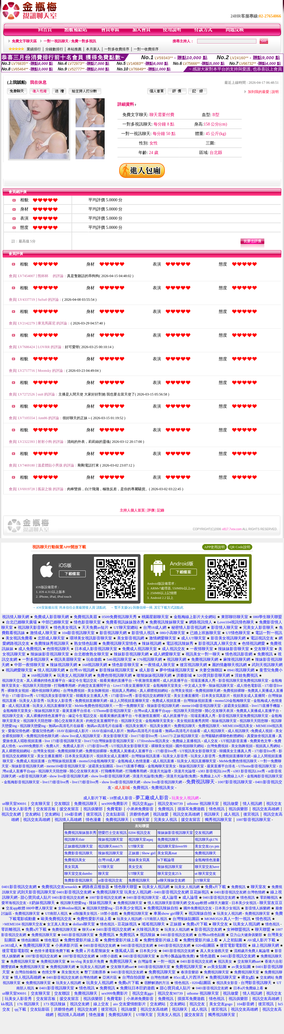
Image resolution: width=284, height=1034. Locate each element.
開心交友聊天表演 (219, 711)
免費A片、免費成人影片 (65, 746)
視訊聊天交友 (12, 680)
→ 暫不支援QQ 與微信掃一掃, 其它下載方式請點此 (147, 607)
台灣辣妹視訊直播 (145, 756)
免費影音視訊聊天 (78, 853)
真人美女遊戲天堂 (214, 951)
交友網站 (267, 977)
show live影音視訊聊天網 (69, 776)
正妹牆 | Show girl (141, 853)
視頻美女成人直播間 (249, 696)
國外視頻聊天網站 (46, 691)
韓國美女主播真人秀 (92, 696)
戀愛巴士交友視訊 (112, 833)
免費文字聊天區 (24, 41)
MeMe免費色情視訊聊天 (94, 706)
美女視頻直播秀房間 (193, 721)
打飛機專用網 (64, 686)
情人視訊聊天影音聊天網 (167, 903)
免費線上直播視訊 (186, 741)
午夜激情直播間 (147, 680)
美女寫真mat (167, 853)
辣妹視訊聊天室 (221, 686)
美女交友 (135, 867)
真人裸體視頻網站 (154, 691)
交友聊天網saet (249, 961)
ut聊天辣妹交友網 (171, 880)
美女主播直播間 (186, 696)
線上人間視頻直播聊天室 (129, 701)
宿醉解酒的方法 (156, 983)
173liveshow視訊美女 (153, 741)
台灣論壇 (145, 961)
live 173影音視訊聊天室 (63, 741)
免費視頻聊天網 (207, 691)
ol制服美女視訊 (85, 913)
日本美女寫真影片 (216, 696)
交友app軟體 (197, 903)
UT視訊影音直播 (234, 741)
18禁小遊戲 (109, 913)
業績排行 (34, 49)
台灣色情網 (256, 892)
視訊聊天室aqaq (140, 839)
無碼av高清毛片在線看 (66, 726)
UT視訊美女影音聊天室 (54, 696)
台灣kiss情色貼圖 (211, 935)
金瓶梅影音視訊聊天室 (265, 776)
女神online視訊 (69, 908)
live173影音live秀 (144, 736)
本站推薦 (74, 49)
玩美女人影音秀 (31, 701)
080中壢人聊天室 (39, 908)
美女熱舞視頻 (98, 691)
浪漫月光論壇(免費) (148, 776)
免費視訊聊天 (184, 726)
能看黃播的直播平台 (116, 680)
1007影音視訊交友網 (106, 897)
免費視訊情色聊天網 (42, 736)
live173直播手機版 (266, 706)
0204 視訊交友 (139, 833)
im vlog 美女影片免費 (87, 961)
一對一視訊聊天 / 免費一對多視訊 (70, 41)
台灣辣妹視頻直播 (198, 701)
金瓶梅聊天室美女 (167, 686)
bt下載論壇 (165, 860)
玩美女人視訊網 (187, 887)
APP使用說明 (214, 547)
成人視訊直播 (19, 706)
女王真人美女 (57, 924)
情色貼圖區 (30, 940)
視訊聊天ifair (74, 839)
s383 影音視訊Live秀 (214, 771)
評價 (150, 510)
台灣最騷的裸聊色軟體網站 (222, 736)
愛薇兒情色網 (18, 731)
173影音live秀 (22, 696)
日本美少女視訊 (244, 903)
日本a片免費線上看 (248, 988)
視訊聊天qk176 (206, 839)
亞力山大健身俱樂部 (246, 935)
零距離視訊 (269, 897)
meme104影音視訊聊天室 (201, 706)
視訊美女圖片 (136, 726)
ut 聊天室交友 (205, 873)
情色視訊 (247, 897)
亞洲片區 (110, 977)
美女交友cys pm (207, 846)
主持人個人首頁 (132, 510)
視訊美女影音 (227, 983)
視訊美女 (225, 961)
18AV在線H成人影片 (73, 731)
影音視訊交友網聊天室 (153, 696)
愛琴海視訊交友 (13, 903)
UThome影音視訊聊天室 (112, 711)
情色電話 (51, 940)
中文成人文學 (195, 686)
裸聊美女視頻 (18, 691)
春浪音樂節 (190, 972)
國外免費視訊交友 (198, 908)
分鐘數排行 (54, 49)
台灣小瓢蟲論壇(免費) (177, 956)
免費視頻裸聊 (234, 691)
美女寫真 (71, 867)
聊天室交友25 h (169, 873)
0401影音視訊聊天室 (143, 897)
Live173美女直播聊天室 (131, 686)
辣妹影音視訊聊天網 (163, 706)
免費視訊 (238, 887)
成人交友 (211, 741)
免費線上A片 (210, 776)
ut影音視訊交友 (110, 880)
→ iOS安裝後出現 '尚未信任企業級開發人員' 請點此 (69, 607)
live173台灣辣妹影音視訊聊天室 (109, 741)
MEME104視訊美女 (238, 726)
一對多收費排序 (116, 49)
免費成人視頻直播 (166, 701)
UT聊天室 (136, 846)
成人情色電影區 (249, 686)
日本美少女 (148, 951)
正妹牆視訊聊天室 (78, 846)
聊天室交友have (207, 867)
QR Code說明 (240, 547)
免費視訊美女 (75, 860)
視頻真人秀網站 (124, 691)
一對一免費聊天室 (130, 706)
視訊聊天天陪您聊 (37, 686)
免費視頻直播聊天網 (91, 701)
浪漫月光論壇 (160, 771)
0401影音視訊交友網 (230, 892)
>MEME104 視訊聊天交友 (22, 924)
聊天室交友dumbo (78, 873)
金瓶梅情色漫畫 (207, 860)
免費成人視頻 (261, 731)
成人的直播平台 (175, 680)
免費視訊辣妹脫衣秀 (80, 833)
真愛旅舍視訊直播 (261, 736)
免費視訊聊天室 (129, 903)
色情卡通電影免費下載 (52, 951)
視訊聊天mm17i (110, 846)
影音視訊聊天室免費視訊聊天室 (243, 680)
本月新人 (93, 49)
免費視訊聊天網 (62, 967)
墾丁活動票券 (95, 972)
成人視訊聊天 (214, 731)
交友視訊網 (204, 833)
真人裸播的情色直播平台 (46, 680)
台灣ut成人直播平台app (152, 711)
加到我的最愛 (258, 92)
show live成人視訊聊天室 (80, 736)
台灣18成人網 (108, 860)
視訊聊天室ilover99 (172, 846)
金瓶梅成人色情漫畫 (134, 761)
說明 (275, 92)
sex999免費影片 (31, 746)
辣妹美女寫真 (139, 860)
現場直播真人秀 (203, 680)
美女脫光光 (70, 972)
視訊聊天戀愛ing (33, 726)
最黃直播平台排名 (76, 711)
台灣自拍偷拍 (25, 972)
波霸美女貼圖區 (236, 706)
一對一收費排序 (146, 49)
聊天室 (103, 873)
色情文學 (49, 972)
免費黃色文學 (260, 741)
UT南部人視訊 (56, 913)
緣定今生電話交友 (82, 680)
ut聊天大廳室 (218, 903)
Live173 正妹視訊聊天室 (179, 736)
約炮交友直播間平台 (94, 686)
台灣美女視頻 (181, 691)
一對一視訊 (166, 961)
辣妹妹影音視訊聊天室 (175, 833)
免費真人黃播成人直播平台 (257, 711)
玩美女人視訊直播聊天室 (52, 706)
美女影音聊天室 (115, 736)
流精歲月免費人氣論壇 (251, 951)
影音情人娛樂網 (257, 908)
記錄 (160, 510)
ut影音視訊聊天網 (32, 776)
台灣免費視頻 (73, 691)
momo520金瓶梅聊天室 (233, 701)
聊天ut (87, 929)
